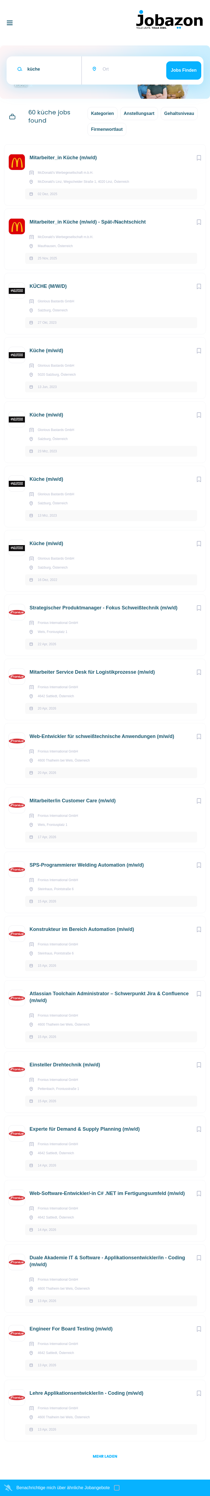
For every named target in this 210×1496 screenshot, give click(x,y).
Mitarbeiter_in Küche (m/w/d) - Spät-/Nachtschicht (88, 222)
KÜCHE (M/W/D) (48, 286)
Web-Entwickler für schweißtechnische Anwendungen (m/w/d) (102, 736)
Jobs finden (184, 70)
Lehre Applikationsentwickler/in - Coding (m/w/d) (86, 1393)
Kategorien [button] (102, 113)
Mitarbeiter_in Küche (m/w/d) (63, 157)
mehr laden (105, 1456)
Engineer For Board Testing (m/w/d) (71, 1329)
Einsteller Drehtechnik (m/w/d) (65, 1064)
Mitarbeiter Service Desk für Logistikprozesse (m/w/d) (92, 672)
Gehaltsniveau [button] (179, 113)
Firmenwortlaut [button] (107, 129)
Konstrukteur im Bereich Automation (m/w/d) (82, 929)
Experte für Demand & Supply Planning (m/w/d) (85, 1129)
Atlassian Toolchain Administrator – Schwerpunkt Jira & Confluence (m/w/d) (109, 997)
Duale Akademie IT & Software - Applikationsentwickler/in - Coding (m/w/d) (107, 1261)
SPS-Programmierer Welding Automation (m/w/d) (87, 865)
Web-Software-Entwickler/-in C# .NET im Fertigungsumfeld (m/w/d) (107, 1193)
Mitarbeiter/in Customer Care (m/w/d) (73, 800)
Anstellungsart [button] (139, 113)
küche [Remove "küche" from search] (21, 85)
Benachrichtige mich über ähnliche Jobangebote (63, 1487)
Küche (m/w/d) (46, 350)
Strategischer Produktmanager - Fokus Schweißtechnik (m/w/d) (103, 607)
